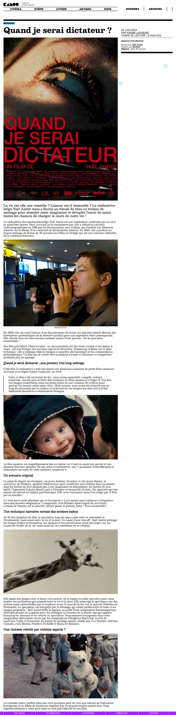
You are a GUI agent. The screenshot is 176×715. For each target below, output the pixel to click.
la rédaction (53, 712)
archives (155, 8)
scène (38, 9)
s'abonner (122, 712)
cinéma (15, 9)
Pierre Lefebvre (138, 32)
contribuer (88, 712)
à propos (19, 712)
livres (61, 9)
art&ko (85, 9)
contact (153, 712)
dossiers (132, 8)
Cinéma (10, 23)
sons (107, 9)
